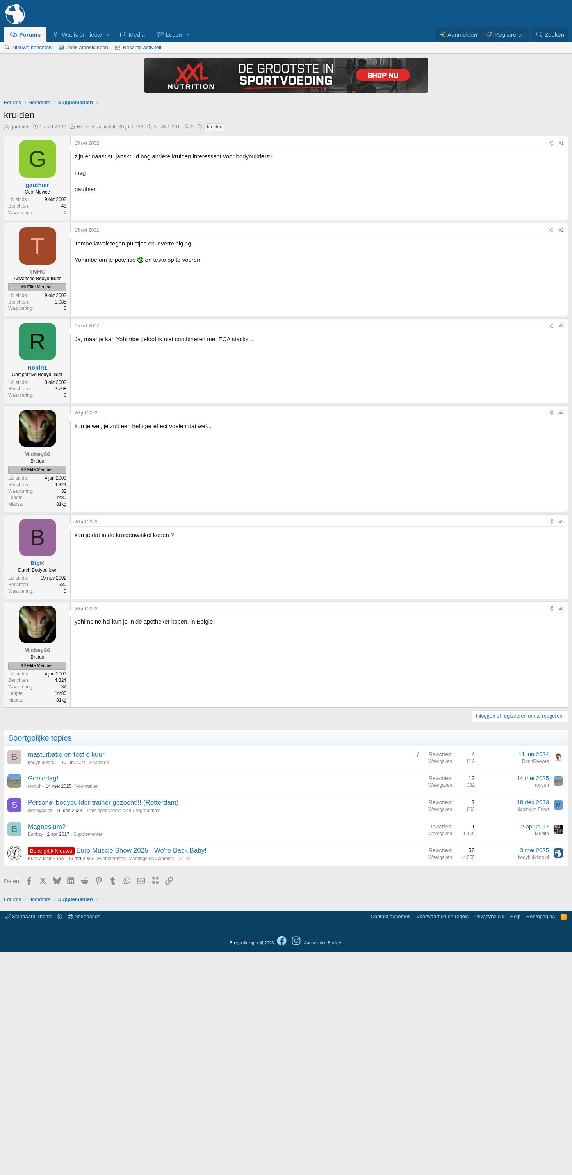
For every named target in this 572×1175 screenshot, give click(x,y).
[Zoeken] (550, 34)
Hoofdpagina (540, 1140)
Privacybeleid (489, 1140)
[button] (107, 34)
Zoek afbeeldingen (87, 47)
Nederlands (84, 1140)
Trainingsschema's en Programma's (123, 1033)
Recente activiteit (142, 47)
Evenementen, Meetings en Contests (135, 1081)
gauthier (20, 127)
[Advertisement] (286, 373)
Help (515, 1140)
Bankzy (35, 1057)
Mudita (542, 1056)
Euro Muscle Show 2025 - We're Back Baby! (141, 1073)
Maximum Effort (532, 1032)
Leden (174, 34)
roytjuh (35, 1009)
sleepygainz (40, 1033)
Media (137, 34)
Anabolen (99, 985)
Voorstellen (86, 1009)
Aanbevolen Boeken (323, 1166)
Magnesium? (47, 1050)
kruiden (214, 127)
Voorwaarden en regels (443, 1140)
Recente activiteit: (110, 127)
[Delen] (551, 143)
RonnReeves (535, 984)
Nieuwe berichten (32, 47)
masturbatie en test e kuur (66, 977)
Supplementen (88, 1057)
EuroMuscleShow (46, 1081)
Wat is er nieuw (82, 34)
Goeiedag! (43, 1001)
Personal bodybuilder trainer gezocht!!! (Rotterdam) (103, 1025)
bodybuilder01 (42, 985)
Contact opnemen (391, 1140)
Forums (30, 34)
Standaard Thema (29, 1140)
